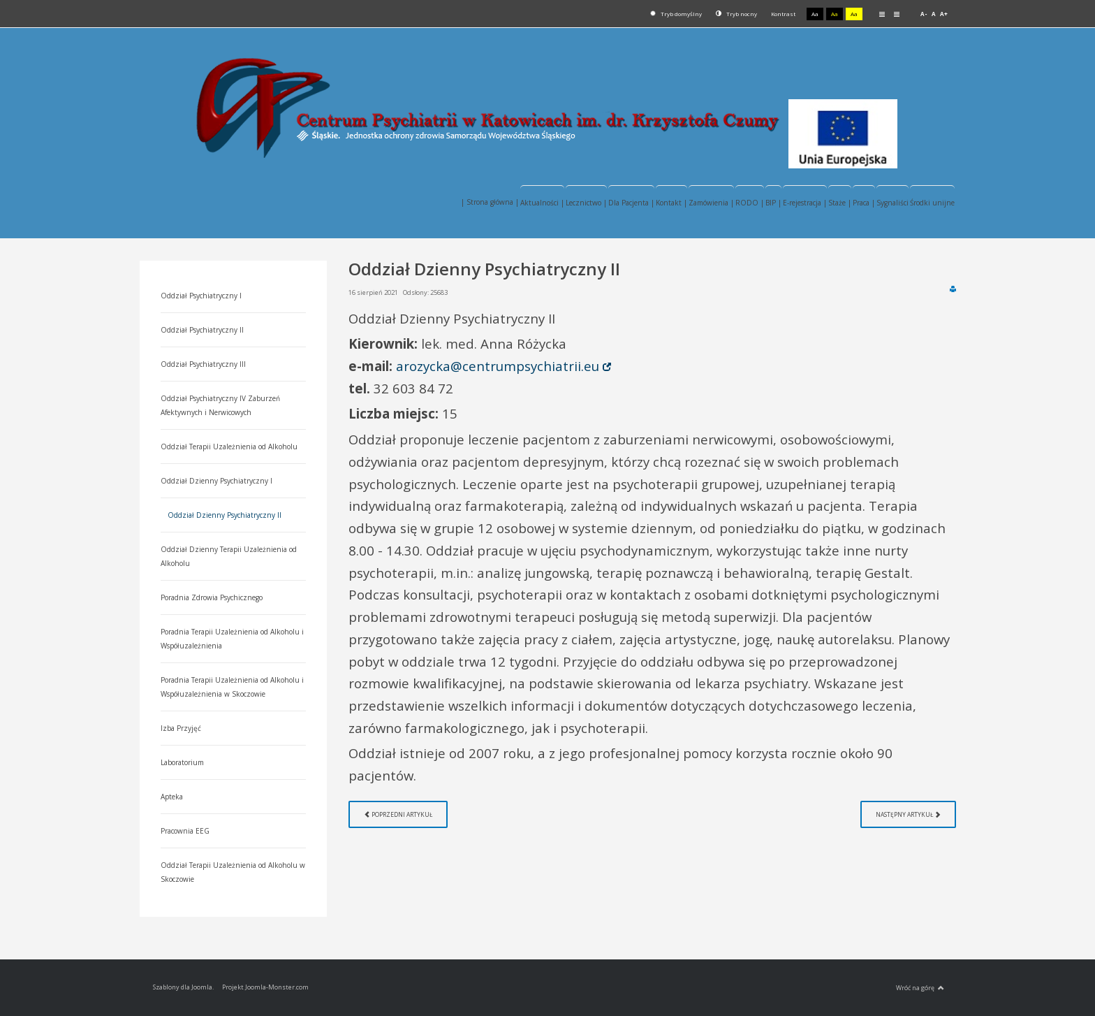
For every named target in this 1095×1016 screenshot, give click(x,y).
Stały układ (882, 13)
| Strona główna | (490, 202)
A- (923, 13)
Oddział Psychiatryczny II (202, 330)
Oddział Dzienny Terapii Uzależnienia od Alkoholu (229, 556)
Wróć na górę (920, 988)
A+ (944, 13)
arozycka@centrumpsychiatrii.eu (497, 366)
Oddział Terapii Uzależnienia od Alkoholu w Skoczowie (233, 872)
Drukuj (953, 288)
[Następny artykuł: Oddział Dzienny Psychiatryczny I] (908, 814)
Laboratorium (182, 762)
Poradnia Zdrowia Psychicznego (212, 597)
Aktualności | (542, 203)
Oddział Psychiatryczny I (201, 295)
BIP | (773, 203)
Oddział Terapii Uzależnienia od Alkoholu (229, 446)
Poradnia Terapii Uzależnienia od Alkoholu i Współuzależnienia (232, 639)
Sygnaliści (892, 203)
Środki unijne (932, 203)
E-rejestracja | (805, 203)
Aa (814, 13)
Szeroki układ (896, 13)
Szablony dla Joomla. (183, 987)
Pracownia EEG (185, 831)
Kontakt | (671, 203)
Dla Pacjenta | (631, 203)
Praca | (864, 203)
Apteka (172, 796)
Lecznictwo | (586, 203)
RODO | (749, 203)
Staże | (839, 203)
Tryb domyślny (676, 13)
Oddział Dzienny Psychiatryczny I (216, 481)
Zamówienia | (711, 203)
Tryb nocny (736, 13)
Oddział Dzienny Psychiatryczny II (224, 515)
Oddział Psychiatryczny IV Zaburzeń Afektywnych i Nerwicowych (220, 405)
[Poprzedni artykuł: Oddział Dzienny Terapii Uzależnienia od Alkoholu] (398, 814)
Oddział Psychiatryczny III (203, 364)
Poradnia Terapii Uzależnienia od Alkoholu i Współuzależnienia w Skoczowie (232, 687)
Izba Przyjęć (181, 728)
